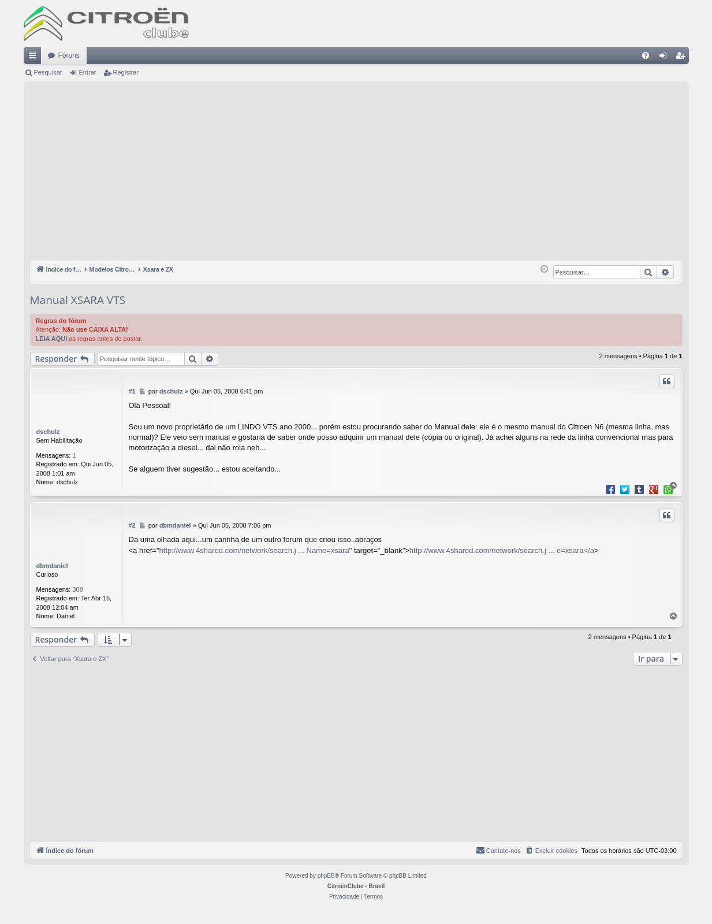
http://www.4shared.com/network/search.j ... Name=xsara (254, 550)
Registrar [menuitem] (682, 57)
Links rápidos (34, 57)
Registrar (126, 72)
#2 (132, 525)
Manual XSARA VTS (78, 299)
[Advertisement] (356, 174)
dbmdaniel (52, 565)
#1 (132, 391)
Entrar (87, 72)
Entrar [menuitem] (665, 57)
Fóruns (69, 55)
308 (78, 589)
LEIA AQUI (52, 338)
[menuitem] (645, 55)
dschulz (48, 431)
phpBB (326, 876)
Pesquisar (48, 72)
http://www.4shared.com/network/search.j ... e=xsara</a (501, 550)
